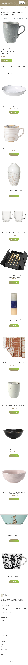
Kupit (8, 48)
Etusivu (2, 16)
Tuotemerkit (13, 48)
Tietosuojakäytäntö (5, 651)
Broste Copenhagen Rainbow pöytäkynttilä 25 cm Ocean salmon (14, 319)
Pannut (2, 628)
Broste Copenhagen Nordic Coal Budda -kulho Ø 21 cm (14, 449)
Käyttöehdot (4, 649)
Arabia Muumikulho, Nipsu (14, 535)
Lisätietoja (7, 60)
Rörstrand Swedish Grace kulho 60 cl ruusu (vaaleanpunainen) (14, 493)
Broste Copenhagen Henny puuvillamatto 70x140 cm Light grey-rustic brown (14, 363)
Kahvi (2, 620)
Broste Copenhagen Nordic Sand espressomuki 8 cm (14, 406)
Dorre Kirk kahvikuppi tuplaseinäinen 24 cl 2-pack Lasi (14, 233)
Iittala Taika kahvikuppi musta (14, 576)
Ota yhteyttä (4, 646)
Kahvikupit (3, 49)
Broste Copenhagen (21, 48)
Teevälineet (3, 633)
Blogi (2, 644)
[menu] (26, 8)
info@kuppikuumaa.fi (6, 612)
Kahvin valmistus (5, 623)
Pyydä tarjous (22, 3)
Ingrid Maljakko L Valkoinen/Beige (14, 190)
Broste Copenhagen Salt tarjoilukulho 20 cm (14, 106)
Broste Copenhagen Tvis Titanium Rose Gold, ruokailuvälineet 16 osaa (14, 276)
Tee (2, 630)
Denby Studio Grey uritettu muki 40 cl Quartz (14, 148)
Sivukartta (3, 654)
